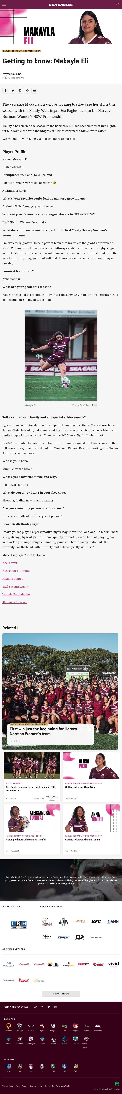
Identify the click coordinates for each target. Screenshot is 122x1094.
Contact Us (49, 1086)
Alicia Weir (10, 563)
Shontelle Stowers (14, 602)
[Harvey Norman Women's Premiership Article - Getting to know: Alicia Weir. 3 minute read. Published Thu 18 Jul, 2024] (91, 777)
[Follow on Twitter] (49, 1007)
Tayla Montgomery (15, 586)
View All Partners (61, 993)
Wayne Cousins (11, 74)
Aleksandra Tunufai (16, 571)
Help (40, 1086)
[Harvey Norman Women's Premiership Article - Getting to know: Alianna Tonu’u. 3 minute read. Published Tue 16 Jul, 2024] (91, 829)
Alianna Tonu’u (12, 578)
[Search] (118, 5)
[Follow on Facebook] (42, 1007)
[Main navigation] (4, 4)
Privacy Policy (21, 1086)
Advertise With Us (63, 1086)
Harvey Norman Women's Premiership (21, 51)
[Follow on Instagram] (55, 1007)
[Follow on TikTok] (35, 1007)
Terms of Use (7, 1086)
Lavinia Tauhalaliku (16, 594)
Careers (33, 1086)
